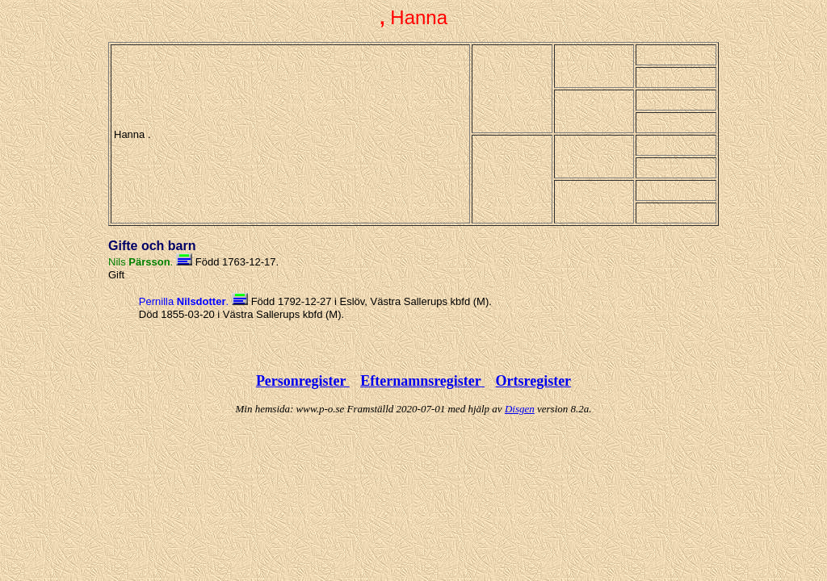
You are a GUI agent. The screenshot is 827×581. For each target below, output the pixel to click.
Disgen (520, 409)
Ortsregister (533, 381)
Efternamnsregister (422, 381)
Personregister (303, 381)
